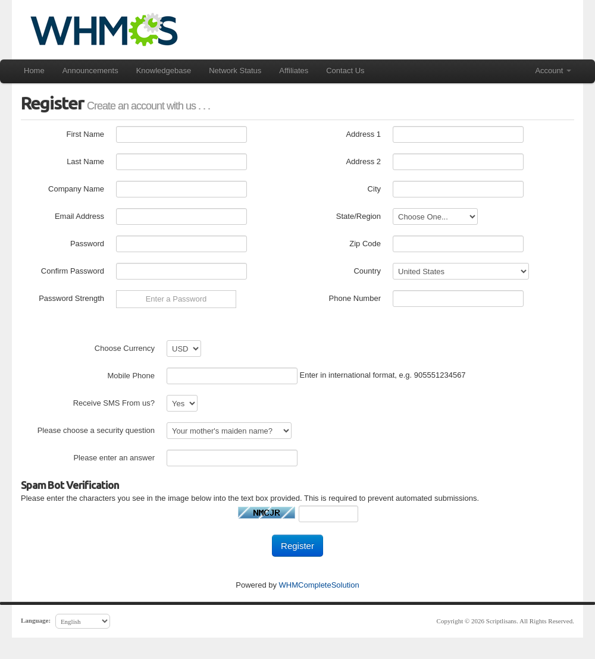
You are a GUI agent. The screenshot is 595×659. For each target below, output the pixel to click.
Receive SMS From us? (114, 402)
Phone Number (355, 298)
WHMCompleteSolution (319, 584)
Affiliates (293, 70)
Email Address (79, 216)
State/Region (358, 216)
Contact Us (345, 70)
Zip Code (365, 243)
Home (34, 70)
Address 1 (363, 134)
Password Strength (71, 298)
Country (367, 270)
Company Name (76, 188)
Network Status (235, 70)
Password (87, 243)
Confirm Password (72, 270)
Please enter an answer (114, 457)
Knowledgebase (164, 70)
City (374, 188)
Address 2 (363, 161)
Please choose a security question (96, 430)
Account (553, 70)
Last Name (85, 161)
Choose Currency (125, 348)
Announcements (90, 70)
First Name (85, 134)
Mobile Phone (131, 375)
